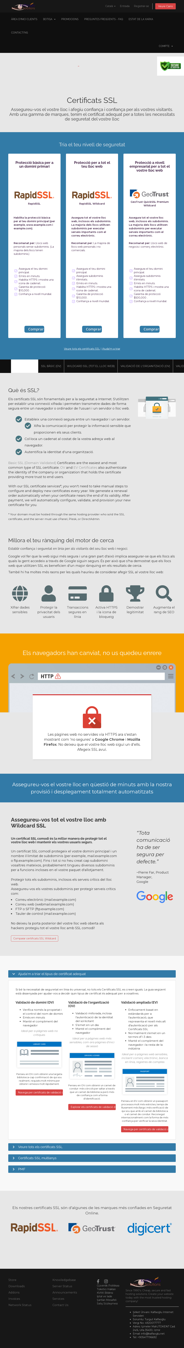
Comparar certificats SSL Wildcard (34, 938)
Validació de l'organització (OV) (145, 366)
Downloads (16, 1286)
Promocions (70, 19)
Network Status (19, 1305)
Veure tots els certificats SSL (82, 348)
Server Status (62, 1286)
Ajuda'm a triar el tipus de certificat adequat (52, 974)
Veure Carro (165, 6)
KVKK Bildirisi (105, 1292)
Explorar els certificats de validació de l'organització (93, 1107)
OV (62, 467)
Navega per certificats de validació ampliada (145, 1129)
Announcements (64, 1292)
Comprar (36, 329)
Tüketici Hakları (106, 1289)
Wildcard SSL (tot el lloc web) (91, 366)
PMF (21, 1169)
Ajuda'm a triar (111, 348)
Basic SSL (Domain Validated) (32, 463)
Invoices (14, 1298)
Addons (13, 1292)
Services (58, 1298)
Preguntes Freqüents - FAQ (103, 19)
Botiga (49, 19)
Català (110, 6)
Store (12, 1280)
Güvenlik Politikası (108, 1285)
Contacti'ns (19, 32)
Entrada (125, 6)
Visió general (24, 366)
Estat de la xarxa (141, 19)
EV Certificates (85, 467)
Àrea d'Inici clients (24, 19)
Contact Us (60, 1305)
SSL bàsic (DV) (51, 366)
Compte (166, 46)
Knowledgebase (64, 1280)
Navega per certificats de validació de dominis (40, 1092)
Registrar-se (141, 6)
